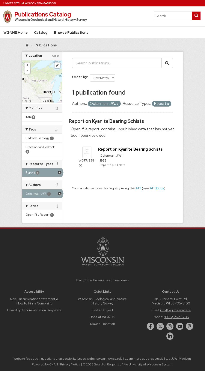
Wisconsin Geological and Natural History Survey (102, 301)
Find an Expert (102, 310)
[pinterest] (189, 326)
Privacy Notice (70, 364)
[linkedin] (170, 336)
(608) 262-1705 (176, 317)
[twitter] (160, 326)
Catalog (40, 32)
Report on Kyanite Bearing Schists (106, 121)
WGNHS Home (15, 32)
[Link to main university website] (102, 266)
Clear (55, 56)
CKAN (53, 364)
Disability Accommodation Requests (34, 310)
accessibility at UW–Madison (171, 358)
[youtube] (179, 326)
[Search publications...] (117, 63)
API (138, 188)
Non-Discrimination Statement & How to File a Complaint (34, 301)
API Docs (157, 188)
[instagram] (170, 326)
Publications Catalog (42, 14)
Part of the (102, 280)
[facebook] (150, 326)
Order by (79, 77)
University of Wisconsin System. (151, 364)
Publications (46, 45)
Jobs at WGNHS (102, 317)
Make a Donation (102, 324)
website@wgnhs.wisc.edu (104, 358)
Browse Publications (71, 32)
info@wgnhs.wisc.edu (175, 310)
